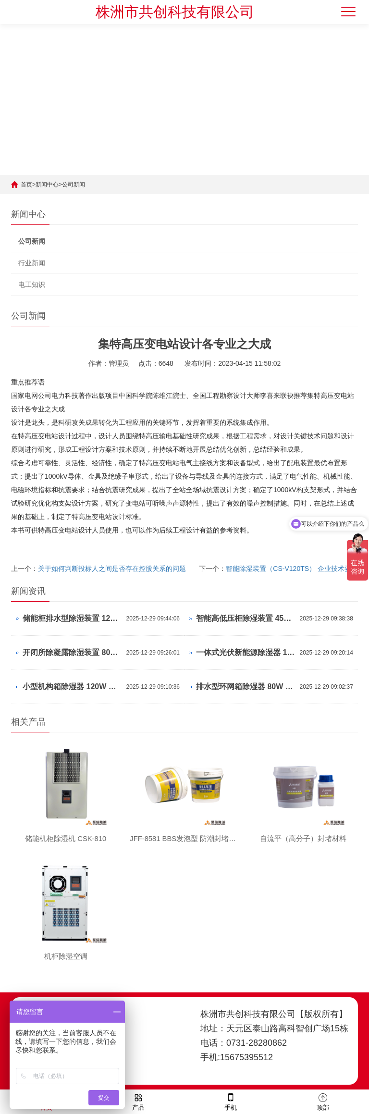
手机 (230, 1101)
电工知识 (31, 284)
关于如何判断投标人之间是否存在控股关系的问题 (112, 568)
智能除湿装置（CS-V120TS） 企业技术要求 (292, 568)
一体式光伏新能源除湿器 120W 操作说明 (245, 652)
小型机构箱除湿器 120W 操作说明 (72, 686)
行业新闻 (31, 263)
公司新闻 (73, 184)
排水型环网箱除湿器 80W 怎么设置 (245, 686)
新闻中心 (47, 184)
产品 (138, 1101)
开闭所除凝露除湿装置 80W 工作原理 (72, 652)
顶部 (323, 1101)
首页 (26, 184)
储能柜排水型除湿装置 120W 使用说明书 (72, 618)
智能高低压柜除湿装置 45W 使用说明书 (245, 618)
